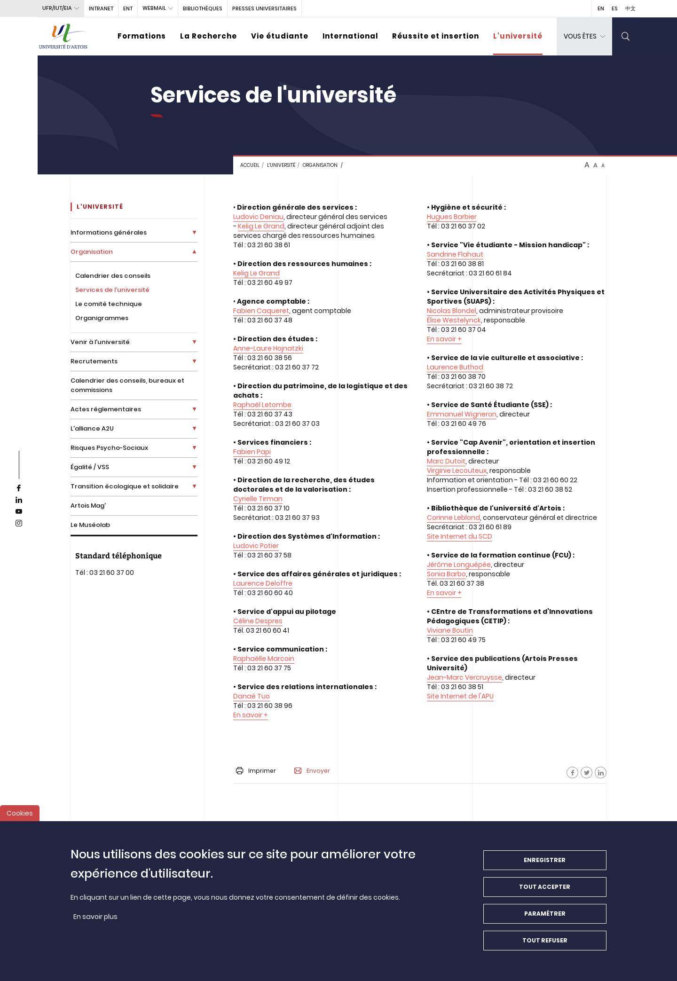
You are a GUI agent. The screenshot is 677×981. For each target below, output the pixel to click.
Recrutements (94, 361)
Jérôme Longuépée (459, 564)
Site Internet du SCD (459, 536)
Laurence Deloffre (262, 583)
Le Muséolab (90, 524)
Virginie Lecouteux (457, 470)
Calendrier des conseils (112, 275)
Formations (142, 36)
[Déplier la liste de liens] (194, 232)
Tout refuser (544, 941)
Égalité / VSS (90, 467)
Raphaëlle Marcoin (263, 658)
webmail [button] (154, 8)
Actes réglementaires (106, 409)
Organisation (320, 165)
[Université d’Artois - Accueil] (63, 36)
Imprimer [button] (256, 771)
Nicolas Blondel (451, 310)
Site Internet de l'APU (460, 696)
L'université (518, 36)
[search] (625, 36)
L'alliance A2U (92, 428)
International (350, 36)
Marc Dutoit (446, 461)
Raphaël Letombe (262, 404)
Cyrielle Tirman (258, 498)
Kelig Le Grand (261, 226)
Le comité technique (108, 303)
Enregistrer (545, 860)
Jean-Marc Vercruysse (464, 677)
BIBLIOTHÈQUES (202, 8)
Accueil (250, 165)
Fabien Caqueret (261, 310)
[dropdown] (584, 36)
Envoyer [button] (312, 771)
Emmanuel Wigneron (461, 414)
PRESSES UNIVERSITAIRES (264, 8)
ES (615, 8)
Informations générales (109, 232)
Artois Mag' (88, 505)
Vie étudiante (279, 36)
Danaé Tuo (251, 696)
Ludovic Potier (256, 545)
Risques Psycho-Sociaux (109, 447)
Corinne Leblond (453, 517)
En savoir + (250, 715)
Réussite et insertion (435, 36)
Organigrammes (101, 318)
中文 (630, 8)
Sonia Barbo (446, 574)
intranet (101, 8)
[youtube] (19, 512)
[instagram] (19, 523)
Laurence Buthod (455, 367)
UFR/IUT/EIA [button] (57, 8)
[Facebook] (572, 772)
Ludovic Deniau (258, 216)
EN (601, 8)
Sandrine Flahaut (455, 254)
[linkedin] (19, 500)
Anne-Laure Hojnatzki (268, 348)
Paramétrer (545, 914)
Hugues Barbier (452, 216)
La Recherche (208, 36)
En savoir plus (95, 917)
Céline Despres (258, 621)
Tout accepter (544, 887)
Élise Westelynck (454, 320)
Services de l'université (112, 289)
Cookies (20, 813)
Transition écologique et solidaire (125, 486)
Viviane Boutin (450, 630)
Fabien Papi (252, 451)
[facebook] (19, 488)
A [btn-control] (587, 165)
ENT (128, 8)
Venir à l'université (100, 341)
